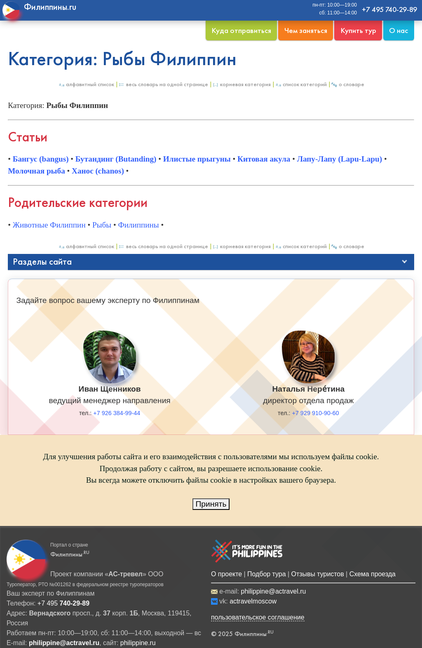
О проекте (226, 574)
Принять (211, 504)
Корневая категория (241, 84)
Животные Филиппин (49, 225)
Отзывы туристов (317, 574)
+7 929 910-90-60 (315, 413)
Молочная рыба (36, 171)
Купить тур (358, 30)
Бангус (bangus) (41, 159)
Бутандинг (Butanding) (116, 159)
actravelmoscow (253, 601)
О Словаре (347, 84)
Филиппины (138, 225)
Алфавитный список (86, 84)
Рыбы (101, 225)
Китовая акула (263, 159)
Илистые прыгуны (197, 159)
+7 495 (63, 603)
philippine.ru (138, 642)
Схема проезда (372, 574)
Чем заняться (305, 30)
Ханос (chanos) (98, 171)
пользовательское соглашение (258, 617)
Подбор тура (266, 574)
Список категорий (301, 84)
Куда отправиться (241, 30)
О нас (398, 30)
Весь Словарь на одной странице (163, 84)
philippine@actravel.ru (273, 591)
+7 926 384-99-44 (116, 413)
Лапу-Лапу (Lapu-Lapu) (339, 159)
